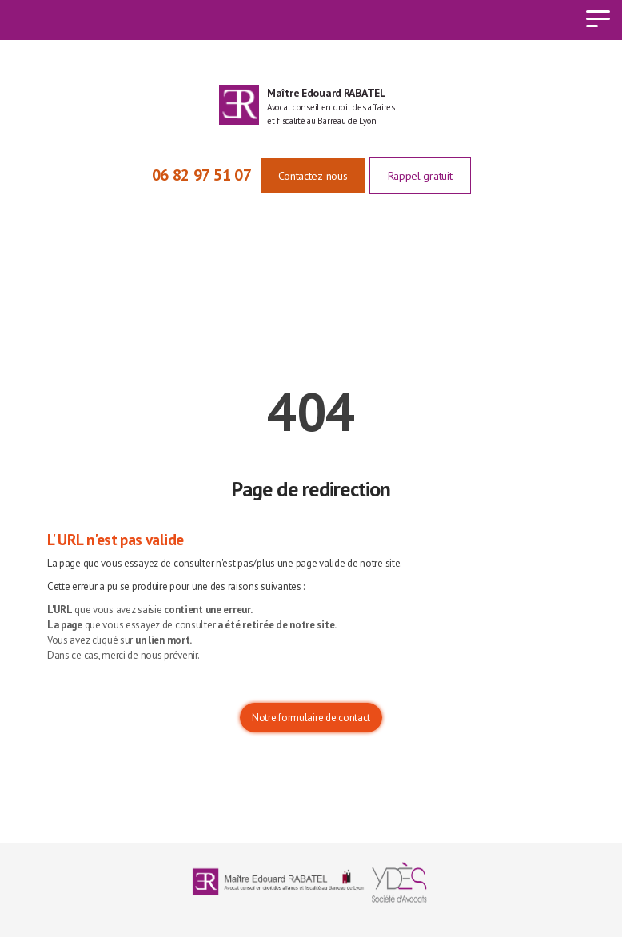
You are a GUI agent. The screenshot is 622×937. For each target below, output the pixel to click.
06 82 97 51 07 (202, 175)
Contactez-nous (313, 176)
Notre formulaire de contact (311, 717)
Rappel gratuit (420, 176)
